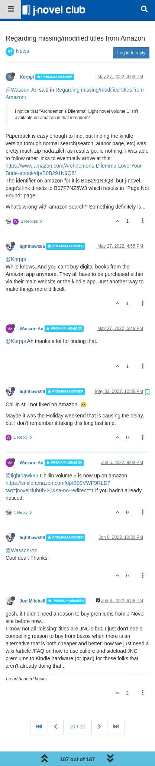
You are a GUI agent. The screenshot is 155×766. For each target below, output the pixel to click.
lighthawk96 (32, 225)
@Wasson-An (22, 69)
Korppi (27, 55)
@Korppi (16, 238)
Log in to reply (131, 32)
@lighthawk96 (22, 455)
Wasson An (31, 307)
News (22, 30)
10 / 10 (77, 706)
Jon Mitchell (32, 580)
